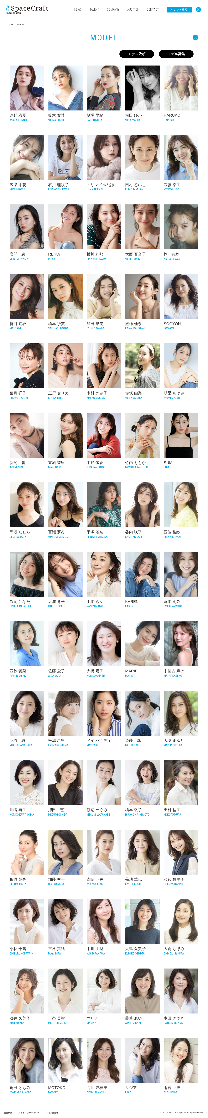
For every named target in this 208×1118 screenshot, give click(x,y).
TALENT (94, 9)
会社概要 (8, 1112)
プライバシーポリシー (28, 1112)
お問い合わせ (51, 1112)
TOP (11, 24)
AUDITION (133, 9)
